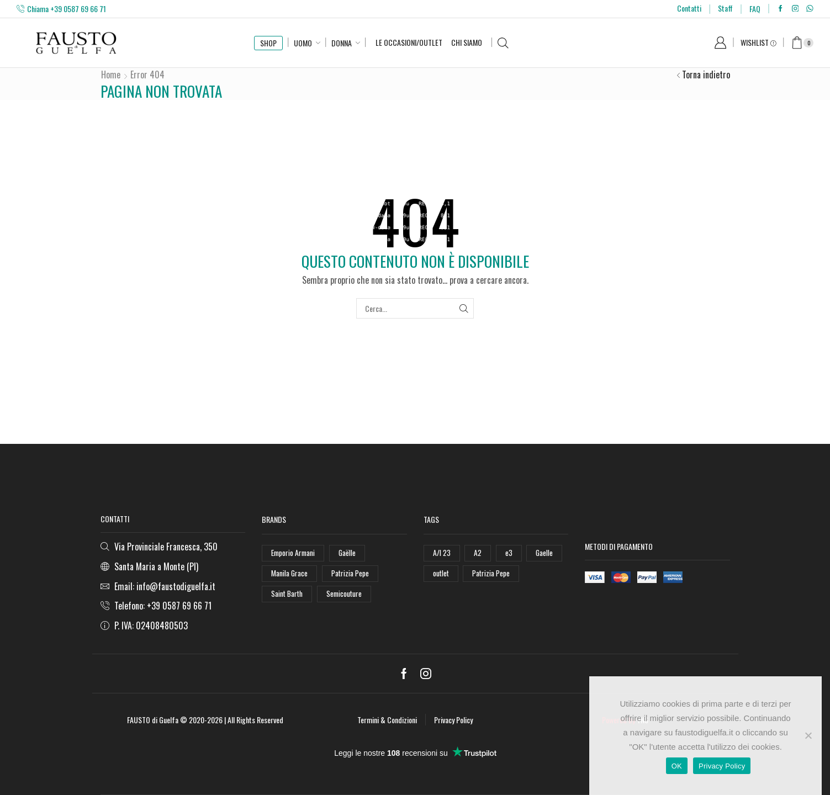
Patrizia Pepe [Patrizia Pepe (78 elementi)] (492, 574)
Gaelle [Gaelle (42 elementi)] (544, 553)
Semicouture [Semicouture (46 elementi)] (346, 594)
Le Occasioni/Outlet (409, 42)
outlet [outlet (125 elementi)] (441, 574)
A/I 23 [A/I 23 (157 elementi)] (442, 553)
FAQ (754, 8)
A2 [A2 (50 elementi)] (478, 553)
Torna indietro (706, 74)
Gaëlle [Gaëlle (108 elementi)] (349, 553)
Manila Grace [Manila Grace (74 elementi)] (289, 574)
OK (677, 766)
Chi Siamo (466, 42)
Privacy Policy (453, 719)
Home (110, 74)
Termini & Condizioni (387, 719)
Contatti (689, 8)
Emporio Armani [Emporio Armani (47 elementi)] (294, 553)
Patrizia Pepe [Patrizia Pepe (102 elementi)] (351, 574)
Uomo (303, 43)
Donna (341, 43)
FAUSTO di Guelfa (152, 719)
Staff (725, 8)
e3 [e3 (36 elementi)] (508, 553)
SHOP (268, 43)
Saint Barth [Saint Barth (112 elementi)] (287, 594)
